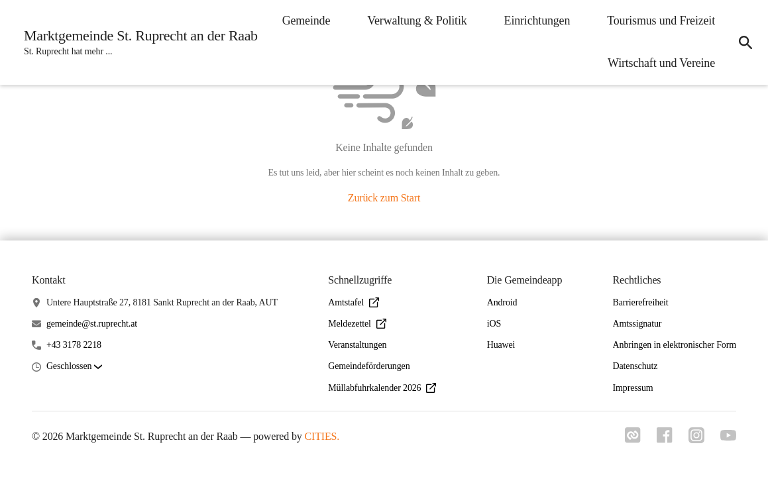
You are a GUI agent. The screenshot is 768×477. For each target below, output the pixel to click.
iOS (494, 324)
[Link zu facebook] (665, 439)
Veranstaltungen (357, 345)
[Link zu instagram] (696, 439)
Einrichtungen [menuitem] (537, 20)
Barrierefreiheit (641, 302)
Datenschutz (635, 366)
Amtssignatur (637, 324)
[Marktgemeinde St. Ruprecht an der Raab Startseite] (137, 42)
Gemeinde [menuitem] (306, 20)
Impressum (633, 388)
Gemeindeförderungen (369, 366)
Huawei (501, 345)
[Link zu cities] (633, 439)
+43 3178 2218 (73, 345)
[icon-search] (745, 42)
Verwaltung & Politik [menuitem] (416, 20)
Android (502, 302)
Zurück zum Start (384, 197)
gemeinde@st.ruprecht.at (91, 324)
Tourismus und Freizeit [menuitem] (661, 20)
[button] (74, 367)
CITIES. (322, 436)
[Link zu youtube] (728, 436)
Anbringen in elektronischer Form (674, 345)
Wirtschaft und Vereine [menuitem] (661, 63)
